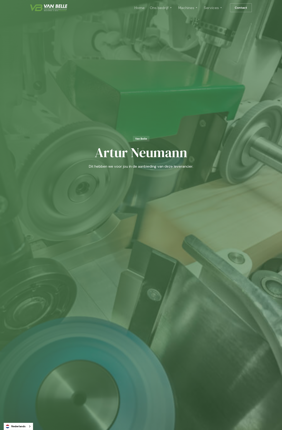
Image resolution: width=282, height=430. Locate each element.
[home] (48, 7)
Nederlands (15, 426)
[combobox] (18, 426)
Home (139, 7)
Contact (241, 8)
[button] (161, 8)
